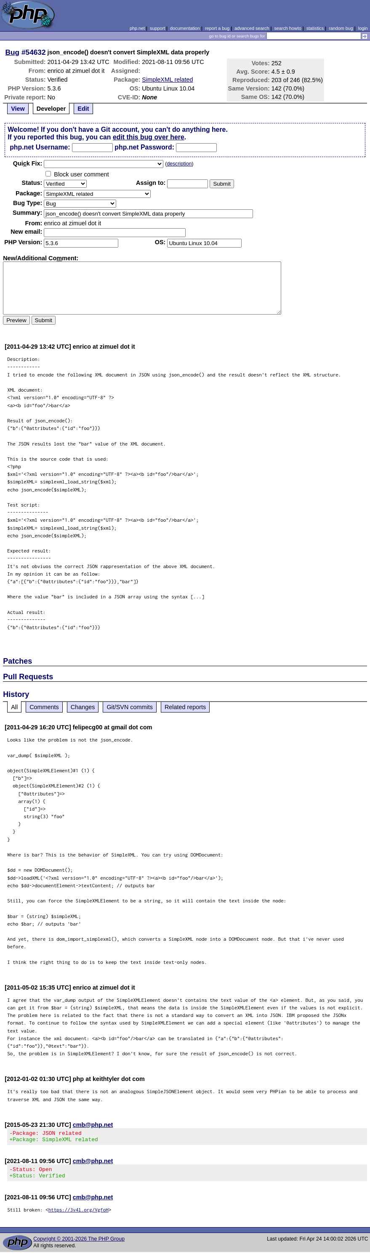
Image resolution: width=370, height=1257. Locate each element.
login (363, 28)
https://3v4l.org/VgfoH (78, 1214)
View (18, 108)
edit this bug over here (148, 137)
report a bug (217, 28)
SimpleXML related (167, 79)
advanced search (251, 28)
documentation (185, 28)
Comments (44, 707)
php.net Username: (40, 147)
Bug (12, 52)
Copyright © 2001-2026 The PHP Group (79, 1244)
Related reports (185, 707)
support (157, 28)
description (179, 164)
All (14, 707)
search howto (287, 28)
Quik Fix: (28, 163)
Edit (83, 108)
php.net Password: (144, 147)
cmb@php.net (93, 1124)
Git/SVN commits (129, 707)
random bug (341, 28)
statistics (315, 28)
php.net (137, 28)
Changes (83, 707)
